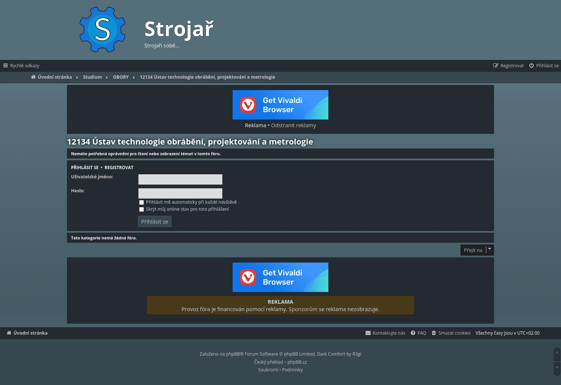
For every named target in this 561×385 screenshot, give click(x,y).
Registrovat (119, 167)
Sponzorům (303, 309)
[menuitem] (543, 65)
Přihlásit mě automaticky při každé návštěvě (188, 202)
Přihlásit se (85, 167)
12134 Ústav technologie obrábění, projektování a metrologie (190, 141)
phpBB (233, 354)
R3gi (357, 354)
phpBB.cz (297, 362)
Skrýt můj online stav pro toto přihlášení (184, 209)
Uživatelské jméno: (92, 177)
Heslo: (78, 191)
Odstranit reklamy (293, 125)
